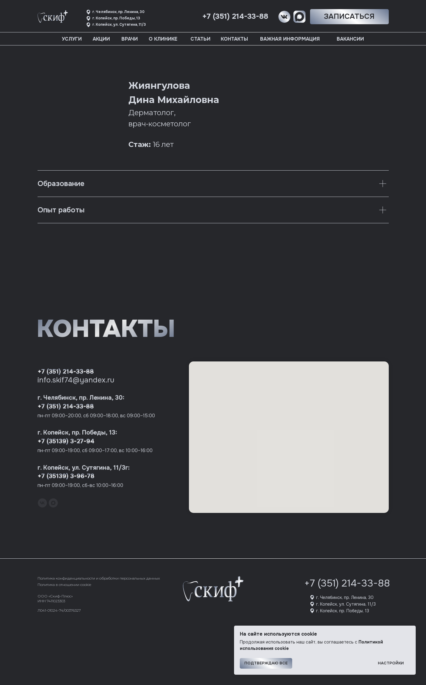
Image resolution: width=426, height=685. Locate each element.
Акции (101, 39)
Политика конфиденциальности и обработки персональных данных (99, 578)
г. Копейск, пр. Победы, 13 (342, 611)
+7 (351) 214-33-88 (347, 583)
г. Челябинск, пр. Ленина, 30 (345, 597)
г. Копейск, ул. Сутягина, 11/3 (346, 604)
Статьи (200, 39)
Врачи (129, 39)
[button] (349, 16)
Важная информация (290, 39)
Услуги (72, 39)
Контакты (234, 39)
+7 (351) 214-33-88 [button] (235, 16)
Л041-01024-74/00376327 (59, 610)
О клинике (163, 39)
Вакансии (350, 39)
